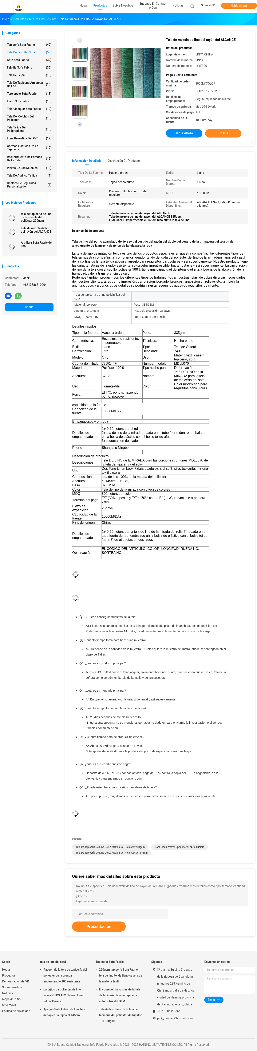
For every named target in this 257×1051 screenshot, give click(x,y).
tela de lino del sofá (29, 52)
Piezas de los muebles (29, 168)
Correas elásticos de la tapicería (29, 147)
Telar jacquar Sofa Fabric (29, 109)
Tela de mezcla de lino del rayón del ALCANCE (36, 230)
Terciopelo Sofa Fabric (29, 94)
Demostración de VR (15, 981)
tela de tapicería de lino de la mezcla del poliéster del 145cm (112, 852)
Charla (29, 307)
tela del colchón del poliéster (29, 118)
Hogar (6, 969)
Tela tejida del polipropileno (29, 129)
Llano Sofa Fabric (29, 101)
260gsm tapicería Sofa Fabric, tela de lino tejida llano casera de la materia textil (120, 975)
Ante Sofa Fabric (29, 60)
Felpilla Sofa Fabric (29, 67)
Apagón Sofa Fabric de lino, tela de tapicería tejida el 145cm (64, 1012)
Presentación (98, 926)
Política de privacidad (16, 1011)
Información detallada (87, 160)
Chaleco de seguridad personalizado (29, 184)
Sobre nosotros (12, 987)
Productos (9, 975)
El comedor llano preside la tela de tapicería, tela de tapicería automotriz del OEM (119, 995)
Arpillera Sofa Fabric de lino (36, 244)
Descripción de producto (123, 160)
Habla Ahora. (239, 5)
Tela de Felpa (29, 75)
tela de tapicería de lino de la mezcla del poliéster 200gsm (36, 217)
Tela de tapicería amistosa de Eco (29, 84)
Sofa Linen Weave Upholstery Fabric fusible (179, 847)
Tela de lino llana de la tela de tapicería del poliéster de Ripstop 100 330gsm (120, 1015)
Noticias (7, 993)
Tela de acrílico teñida (29, 175)
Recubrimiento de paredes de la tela (29, 158)
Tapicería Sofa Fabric (29, 45)
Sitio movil (9, 1005)
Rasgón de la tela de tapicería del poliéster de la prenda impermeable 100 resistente (65, 975)
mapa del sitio (11, 999)
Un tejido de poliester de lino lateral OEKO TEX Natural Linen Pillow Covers (63, 995)
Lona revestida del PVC (29, 138)
